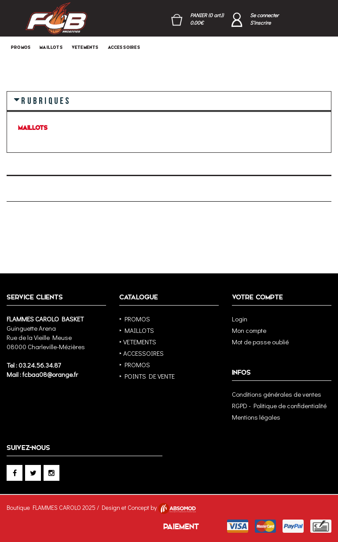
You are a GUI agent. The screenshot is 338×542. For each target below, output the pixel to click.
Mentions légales (256, 417)
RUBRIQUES (46, 100)
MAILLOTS (51, 47)
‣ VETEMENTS (137, 341)
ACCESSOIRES (124, 47)
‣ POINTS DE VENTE (147, 376)
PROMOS (21, 47)
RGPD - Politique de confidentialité (279, 405)
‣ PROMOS (134, 318)
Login (239, 318)
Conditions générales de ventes (276, 394)
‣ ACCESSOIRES (141, 353)
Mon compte (249, 330)
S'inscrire (260, 22)
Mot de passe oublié (260, 341)
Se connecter (264, 14)
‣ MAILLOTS (136, 330)
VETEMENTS (85, 47)
